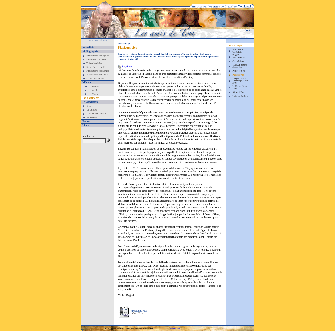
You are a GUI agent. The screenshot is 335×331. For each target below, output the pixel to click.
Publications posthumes (97, 71)
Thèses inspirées (94, 63)
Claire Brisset (238, 61)
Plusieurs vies (238, 75)
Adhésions (92, 117)
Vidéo (95, 94)
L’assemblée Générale (97, 113)
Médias (86, 82)
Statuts (90, 106)
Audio (95, 90)
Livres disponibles (95, 78)
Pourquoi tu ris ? (239, 71)
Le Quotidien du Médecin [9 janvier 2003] (240, 80)
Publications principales (97, 55)
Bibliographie (90, 51)
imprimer (125, 66)
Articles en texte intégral (98, 74)
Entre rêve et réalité (95, 67)
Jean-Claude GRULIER (237, 51)
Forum (86, 121)
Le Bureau (92, 110)
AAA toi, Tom (238, 92)
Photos (95, 86)
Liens (85, 125)
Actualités (88, 47)
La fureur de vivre (240, 96)
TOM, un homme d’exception (239, 66)
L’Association (90, 101)
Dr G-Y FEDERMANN (238, 56)
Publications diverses (96, 59)
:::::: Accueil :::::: (98, 40)
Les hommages (90, 97)
